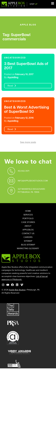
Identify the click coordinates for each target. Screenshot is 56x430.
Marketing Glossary (28, 248)
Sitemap (28, 241)
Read (10, 85)
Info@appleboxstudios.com (33, 181)
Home (28, 211)
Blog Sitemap (28, 245)
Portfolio (28, 218)
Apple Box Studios (17, 290)
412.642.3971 (23, 171)
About (28, 226)
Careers (28, 237)
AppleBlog (12, 77)
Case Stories (28, 222)
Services (28, 215)
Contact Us (28, 233)
